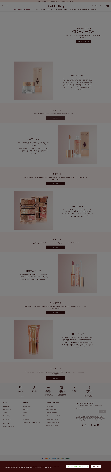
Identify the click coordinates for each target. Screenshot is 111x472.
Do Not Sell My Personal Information (77, 467)
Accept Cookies (95, 467)
